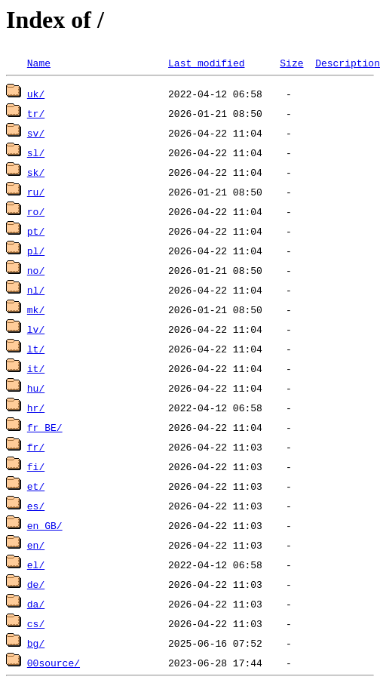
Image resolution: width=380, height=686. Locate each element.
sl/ (35, 152)
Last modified (206, 62)
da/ (35, 604)
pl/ (35, 250)
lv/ (35, 329)
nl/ (35, 290)
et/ (35, 486)
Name (39, 62)
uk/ (35, 93)
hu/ (35, 388)
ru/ (35, 191)
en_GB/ (45, 525)
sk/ (35, 172)
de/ (35, 584)
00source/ (53, 662)
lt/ (35, 348)
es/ (35, 505)
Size (291, 62)
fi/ (35, 466)
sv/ (35, 133)
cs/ (35, 623)
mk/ (35, 309)
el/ (35, 564)
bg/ (35, 643)
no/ (35, 270)
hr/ (35, 407)
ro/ (35, 211)
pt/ (35, 231)
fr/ (35, 447)
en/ (35, 545)
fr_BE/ (45, 427)
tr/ (35, 113)
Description (347, 62)
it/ (35, 368)
